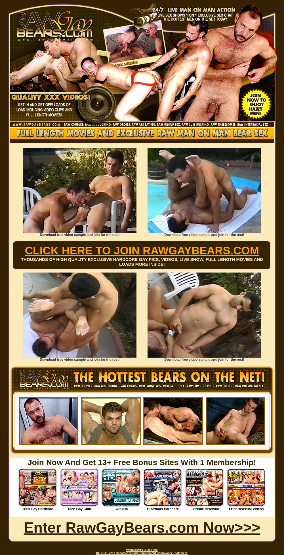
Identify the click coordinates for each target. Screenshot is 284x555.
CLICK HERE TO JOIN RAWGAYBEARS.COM (142, 250)
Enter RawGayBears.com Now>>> (142, 527)
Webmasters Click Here (142, 550)
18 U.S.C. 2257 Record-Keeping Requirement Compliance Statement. (142, 553)
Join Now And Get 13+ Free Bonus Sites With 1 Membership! (142, 462)
